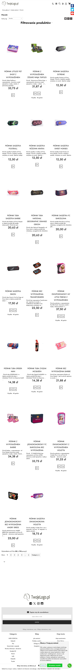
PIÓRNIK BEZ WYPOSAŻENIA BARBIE (61, 370)
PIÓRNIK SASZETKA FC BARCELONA (61, 217)
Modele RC (13, 651)
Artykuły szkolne (14, 10)
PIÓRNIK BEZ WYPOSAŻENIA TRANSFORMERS (37, 294)
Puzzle (13, 661)
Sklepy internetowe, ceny (29, 629)
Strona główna (5, 10)
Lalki (13, 656)
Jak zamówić (36, 638)
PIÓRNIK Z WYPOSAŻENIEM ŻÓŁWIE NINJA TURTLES (36, 74)
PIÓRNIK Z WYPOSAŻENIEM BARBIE (13, 444)
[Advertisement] (37, 578)
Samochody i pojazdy (13, 646)
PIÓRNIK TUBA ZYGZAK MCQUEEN (37, 370)
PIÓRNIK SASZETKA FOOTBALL (13, 147)
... (25, 555)
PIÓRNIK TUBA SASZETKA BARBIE (13, 217)
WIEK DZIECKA (13, 638)
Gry (13, 643)
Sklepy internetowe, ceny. (44, 629)
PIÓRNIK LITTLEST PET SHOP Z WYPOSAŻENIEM (13, 74)
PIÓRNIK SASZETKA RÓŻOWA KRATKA (37, 147)
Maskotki (13, 659)
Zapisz (37, 622)
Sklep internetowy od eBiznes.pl (26, 666)
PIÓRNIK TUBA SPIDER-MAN (13, 370)
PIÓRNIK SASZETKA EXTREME (61, 73)
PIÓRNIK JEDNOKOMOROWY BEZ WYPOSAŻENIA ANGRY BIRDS (13, 523)
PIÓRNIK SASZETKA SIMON (13, 292)
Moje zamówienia (60, 638)
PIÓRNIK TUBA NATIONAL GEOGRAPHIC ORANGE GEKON (37, 220)
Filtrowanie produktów (36, 23)
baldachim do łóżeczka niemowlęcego (27, 669)
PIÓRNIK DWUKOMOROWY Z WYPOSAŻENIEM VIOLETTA (61, 445)
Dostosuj (43, 665)
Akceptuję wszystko (55, 665)
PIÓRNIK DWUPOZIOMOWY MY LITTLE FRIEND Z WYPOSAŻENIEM (61, 295)
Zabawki (13, 641)
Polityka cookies (36, 641)
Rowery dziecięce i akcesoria (13, 649)
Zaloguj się (37, 643)
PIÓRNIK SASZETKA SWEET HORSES (61, 147)
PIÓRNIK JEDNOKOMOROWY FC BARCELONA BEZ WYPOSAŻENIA (37, 445)
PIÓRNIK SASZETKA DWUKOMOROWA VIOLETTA (37, 521)
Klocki (13, 654)
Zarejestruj (37, 646)
